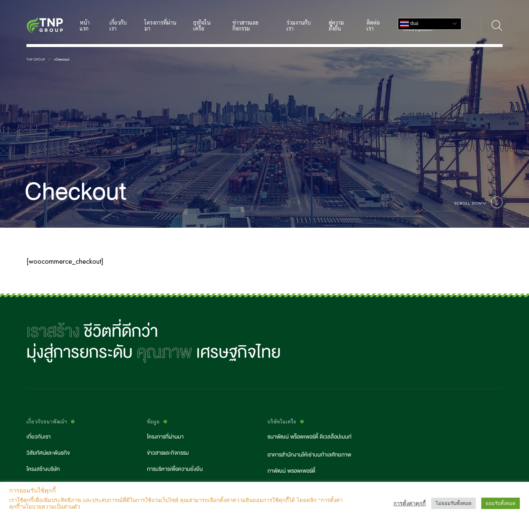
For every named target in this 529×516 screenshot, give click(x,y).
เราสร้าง (53, 331)
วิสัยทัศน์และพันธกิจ (48, 453)
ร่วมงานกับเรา (299, 26)
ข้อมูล (153, 422)
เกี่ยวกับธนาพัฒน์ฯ (46, 422)
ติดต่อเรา (373, 26)
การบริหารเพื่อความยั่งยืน (175, 469)
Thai (409, 23)
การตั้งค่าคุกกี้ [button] (409, 503)
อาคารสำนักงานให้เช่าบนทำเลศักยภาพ (309, 454)
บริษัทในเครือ (281, 422)
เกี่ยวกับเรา (118, 26)
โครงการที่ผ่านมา (160, 26)
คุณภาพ (164, 352)
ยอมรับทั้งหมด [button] (500, 503)
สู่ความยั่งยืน (336, 26)
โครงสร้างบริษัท (43, 469)
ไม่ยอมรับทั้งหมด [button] (453, 503)
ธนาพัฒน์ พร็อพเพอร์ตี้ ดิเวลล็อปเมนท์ (309, 436)
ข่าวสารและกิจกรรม (246, 26)
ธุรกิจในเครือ (201, 26)
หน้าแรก (85, 26)
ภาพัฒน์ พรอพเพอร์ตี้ (291, 471)
